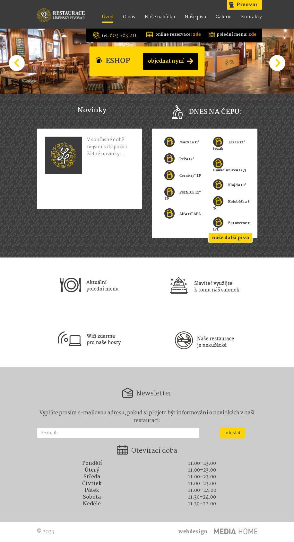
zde (197, 34)
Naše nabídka (160, 17)
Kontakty (251, 17)
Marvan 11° (189, 142)
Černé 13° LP (190, 176)
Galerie (223, 17)
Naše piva (195, 17)
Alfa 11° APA (190, 214)
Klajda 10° (237, 185)
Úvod (107, 17)
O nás (129, 17)
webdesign (193, 532)
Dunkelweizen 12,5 (229, 170)
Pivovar (247, 5)
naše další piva (230, 238)
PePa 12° (187, 159)
